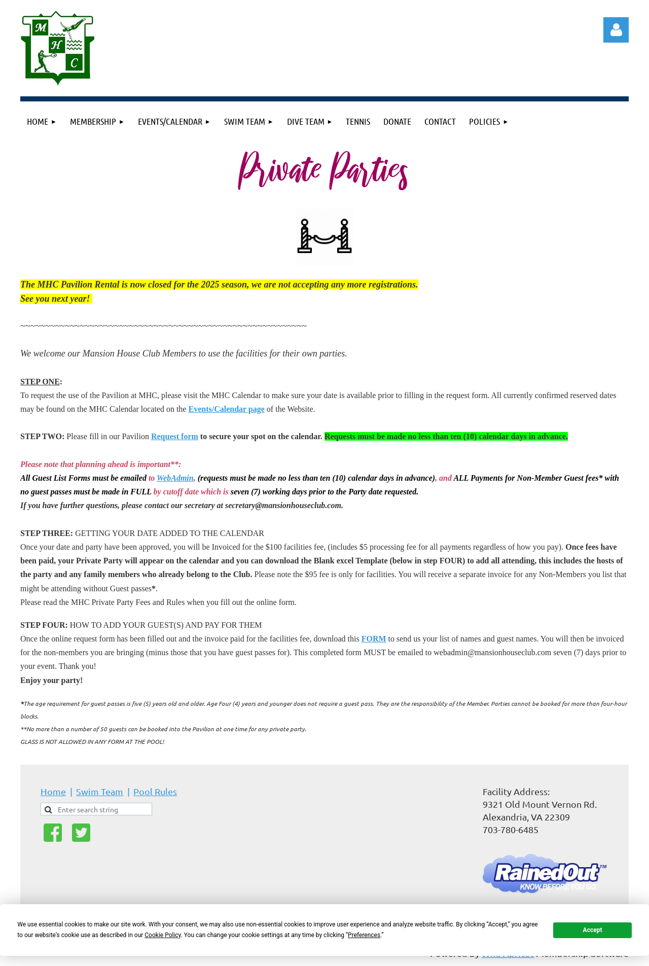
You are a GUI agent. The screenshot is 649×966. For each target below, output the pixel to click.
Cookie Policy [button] (163, 935)
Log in (616, 30)
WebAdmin (175, 478)
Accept (592, 930)
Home (53, 791)
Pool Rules (155, 791)
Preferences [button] (364, 935)
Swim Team (99, 791)
